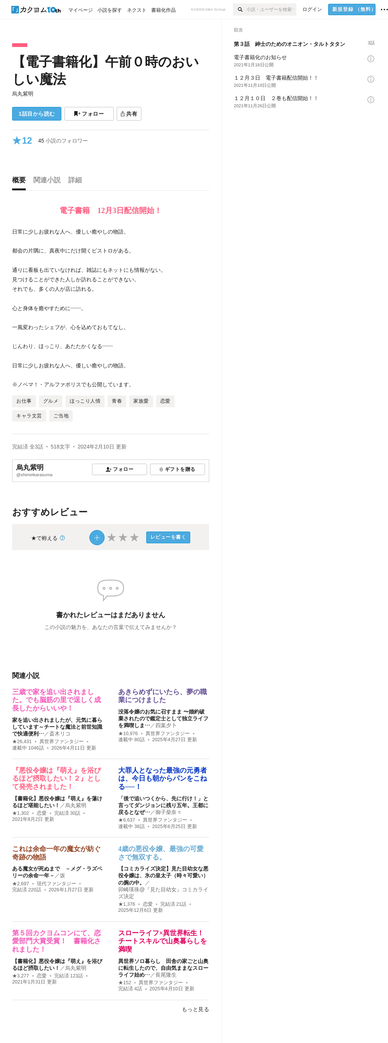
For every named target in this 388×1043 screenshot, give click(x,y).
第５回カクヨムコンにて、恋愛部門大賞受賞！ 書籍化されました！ (56, 941)
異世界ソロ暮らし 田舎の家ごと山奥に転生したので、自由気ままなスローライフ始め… (163, 968)
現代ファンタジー (56, 883)
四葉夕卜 (166, 725)
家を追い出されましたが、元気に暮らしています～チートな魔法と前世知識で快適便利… (57, 727)
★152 (124, 982)
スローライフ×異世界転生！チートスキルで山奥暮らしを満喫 (162, 941)
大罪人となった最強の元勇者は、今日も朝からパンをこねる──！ (162, 778)
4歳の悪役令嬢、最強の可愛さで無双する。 (160, 853)
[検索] (239, 9)
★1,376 (126, 904)
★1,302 (20, 813)
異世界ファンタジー (61, 741)
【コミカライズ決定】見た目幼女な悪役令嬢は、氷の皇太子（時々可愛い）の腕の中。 (163, 875)
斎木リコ (59, 734)
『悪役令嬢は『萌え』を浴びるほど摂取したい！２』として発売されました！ (56, 778)
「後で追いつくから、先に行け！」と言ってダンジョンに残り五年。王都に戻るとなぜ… (163, 805)
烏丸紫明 (22, 94)
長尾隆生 (166, 975)
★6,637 (126, 820)
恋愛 (42, 813)
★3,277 (20, 976)
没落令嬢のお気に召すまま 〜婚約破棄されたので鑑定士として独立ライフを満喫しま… (163, 718)
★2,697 (20, 883)
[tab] (21, 182)
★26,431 (22, 741)
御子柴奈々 (168, 812)
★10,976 (128, 733)
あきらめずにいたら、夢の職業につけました (162, 696)
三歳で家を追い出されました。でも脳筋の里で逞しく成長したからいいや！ (56, 700)
